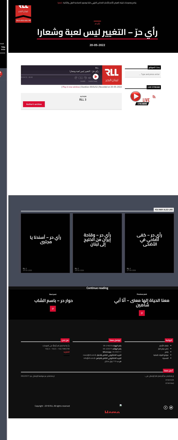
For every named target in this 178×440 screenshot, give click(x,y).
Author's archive (25, 187)
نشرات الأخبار (155, 428)
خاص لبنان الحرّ (155, 431)
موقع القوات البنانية (152, 437)
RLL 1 (16, 351)
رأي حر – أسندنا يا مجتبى (37, 322)
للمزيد (58, 434)
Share (74, 164)
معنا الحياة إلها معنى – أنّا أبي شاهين (133, 385)
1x (72, 160)
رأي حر (89, 53)
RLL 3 (74, 182)
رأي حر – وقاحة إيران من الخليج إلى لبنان (89, 322)
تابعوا (51, 3)
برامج (158, 434)
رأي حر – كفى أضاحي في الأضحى (141, 322)
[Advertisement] (135, 233)
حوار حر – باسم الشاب (45, 383)
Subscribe (84, 164)
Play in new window (62, 170)
